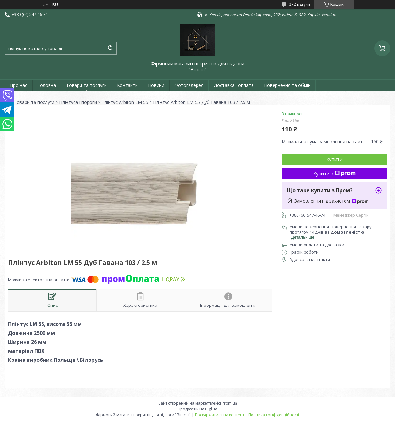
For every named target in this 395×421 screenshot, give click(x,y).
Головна (46, 85)
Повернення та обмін (287, 85)
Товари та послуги (86, 85)
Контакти (127, 85)
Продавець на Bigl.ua (197, 409)
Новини (156, 85)
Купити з (334, 173)
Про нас (18, 85)
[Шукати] (110, 48)
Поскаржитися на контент (219, 414)
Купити (334, 159)
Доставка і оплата (234, 85)
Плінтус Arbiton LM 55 (124, 102)
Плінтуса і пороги (78, 102)
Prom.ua (229, 403)
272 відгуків (299, 4)
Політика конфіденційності (273, 414)
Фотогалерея (189, 85)
